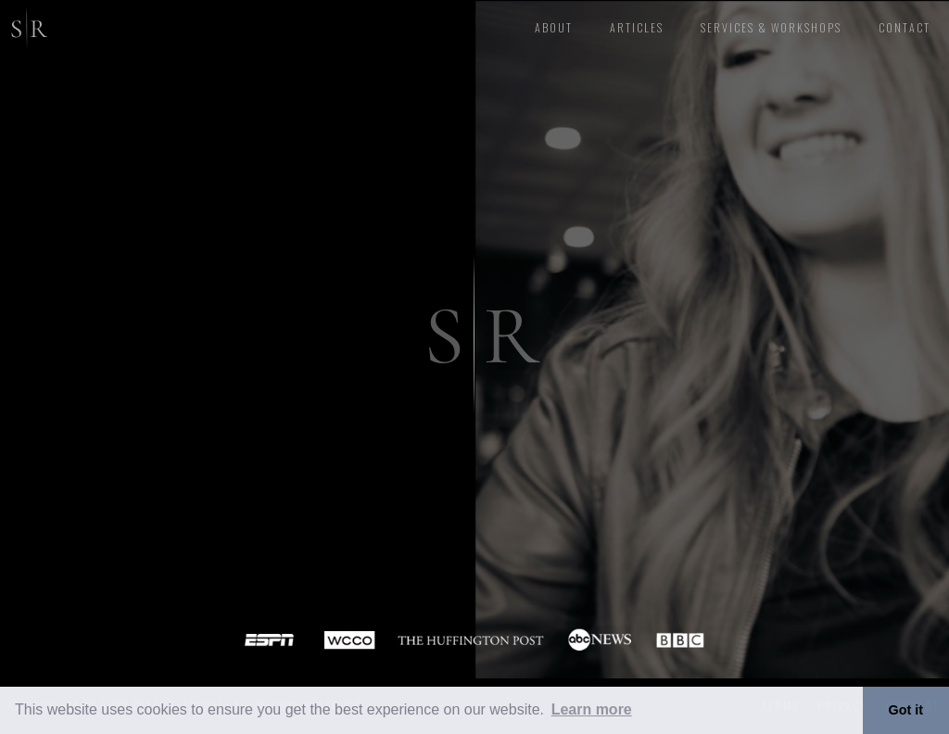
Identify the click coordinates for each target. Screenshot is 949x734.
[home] (25, 25)
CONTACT (904, 27)
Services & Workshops (771, 27)
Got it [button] (906, 709)
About (554, 27)
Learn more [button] (591, 709)
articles (637, 27)
